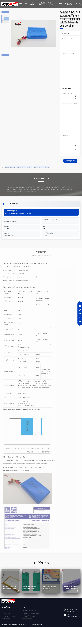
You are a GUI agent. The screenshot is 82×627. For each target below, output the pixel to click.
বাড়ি (20, 4)
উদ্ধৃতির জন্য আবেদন (51, 3)
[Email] (79, 305)
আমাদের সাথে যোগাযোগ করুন (9, 616)
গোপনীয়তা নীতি (6, 618)
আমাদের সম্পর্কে (32, 3)
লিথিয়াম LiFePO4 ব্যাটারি (29, 610)
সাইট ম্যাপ (76, 625)
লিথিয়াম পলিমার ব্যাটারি (29, 616)
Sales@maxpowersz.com (73, 616)
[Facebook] (79, 317)
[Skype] (79, 313)
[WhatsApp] (79, 309)
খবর (60, 4)
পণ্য (26, 4)
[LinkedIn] (79, 321)
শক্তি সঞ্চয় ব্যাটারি (27, 618)
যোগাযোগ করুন (42, 3)
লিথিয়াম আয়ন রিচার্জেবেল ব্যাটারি (31, 613)
